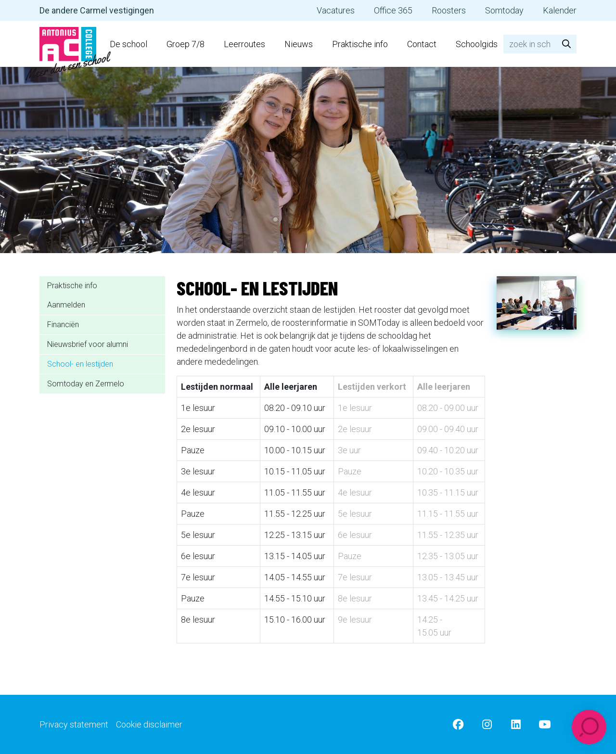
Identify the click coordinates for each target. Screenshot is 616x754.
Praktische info (360, 44)
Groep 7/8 (186, 44)
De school (128, 44)
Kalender (560, 10)
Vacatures (336, 10)
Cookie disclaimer (149, 724)
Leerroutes (244, 44)
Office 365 (393, 10)
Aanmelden (66, 304)
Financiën (63, 324)
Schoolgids (477, 44)
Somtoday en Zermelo (85, 383)
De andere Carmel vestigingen (96, 10)
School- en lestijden (80, 364)
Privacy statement (73, 724)
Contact (421, 44)
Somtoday (504, 10)
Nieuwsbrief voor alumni (87, 344)
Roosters (449, 10)
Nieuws (298, 44)
